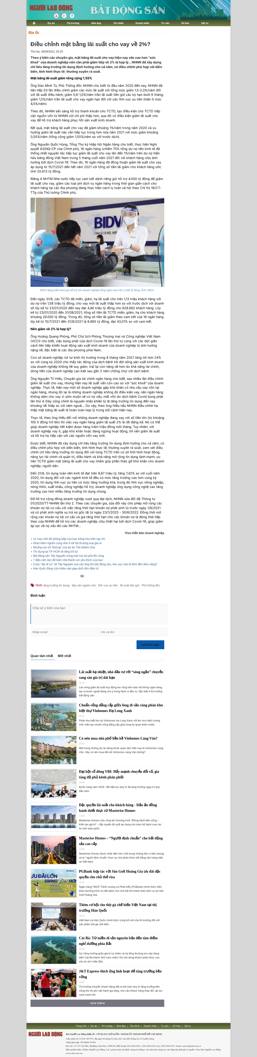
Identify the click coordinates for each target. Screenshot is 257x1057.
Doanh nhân (142, 23)
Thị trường (73, 23)
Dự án (51, 23)
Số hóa (185, 23)
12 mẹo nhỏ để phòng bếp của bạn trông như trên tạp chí (69, 538)
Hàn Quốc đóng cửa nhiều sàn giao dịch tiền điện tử (66, 568)
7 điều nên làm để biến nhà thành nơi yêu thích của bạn (68, 560)
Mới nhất (64, 656)
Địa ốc (34, 33)
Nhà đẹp (96, 23)
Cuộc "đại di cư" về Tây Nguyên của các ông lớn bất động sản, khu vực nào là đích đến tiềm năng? (95, 564)
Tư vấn (165, 23)
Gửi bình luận (150, 644)
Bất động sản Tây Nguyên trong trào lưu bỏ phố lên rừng (68, 555)
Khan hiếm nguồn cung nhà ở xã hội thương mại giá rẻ (67, 543)
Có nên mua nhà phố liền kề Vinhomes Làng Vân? (118, 738)
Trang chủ (81, 1026)
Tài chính (118, 23)
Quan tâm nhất (42, 656)
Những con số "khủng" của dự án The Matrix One (64, 547)
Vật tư (205, 23)
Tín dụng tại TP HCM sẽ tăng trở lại (55, 551)
